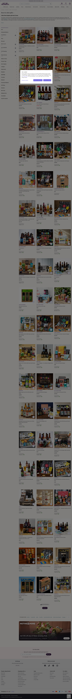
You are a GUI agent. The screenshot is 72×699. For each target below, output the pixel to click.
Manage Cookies (25, 80)
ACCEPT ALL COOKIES (47, 80)
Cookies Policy (25, 76)
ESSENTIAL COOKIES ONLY (38, 80)
